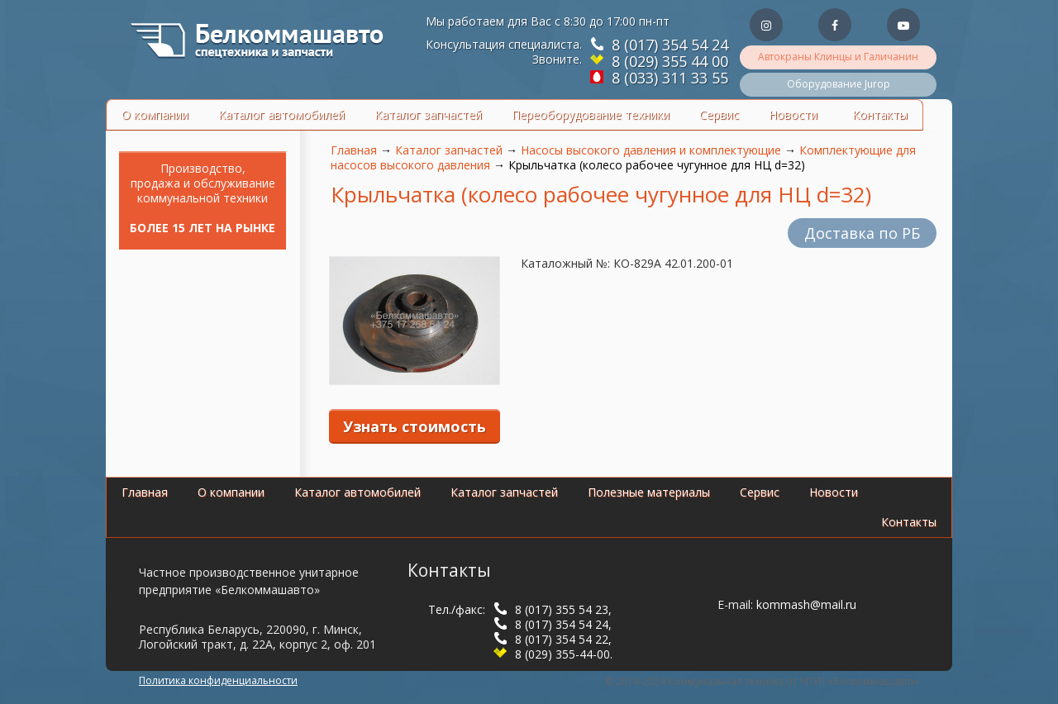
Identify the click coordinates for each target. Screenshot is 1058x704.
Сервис (719, 114)
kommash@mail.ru (806, 604)
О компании (155, 114)
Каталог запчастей (428, 114)
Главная (354, 150)
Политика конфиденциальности (218, 680)
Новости (793, 114)
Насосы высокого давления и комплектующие (651, 150)
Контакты (880, 114)
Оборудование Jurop (838, 84)
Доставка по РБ (862, 233)
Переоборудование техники (591, 114)
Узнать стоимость (414, 426)
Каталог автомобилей (281, 114)
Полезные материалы (649, 492)
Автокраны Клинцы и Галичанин (838, 57)
